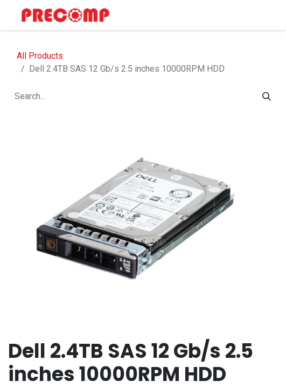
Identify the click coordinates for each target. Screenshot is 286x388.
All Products (40, 56)
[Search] (266, 96)
